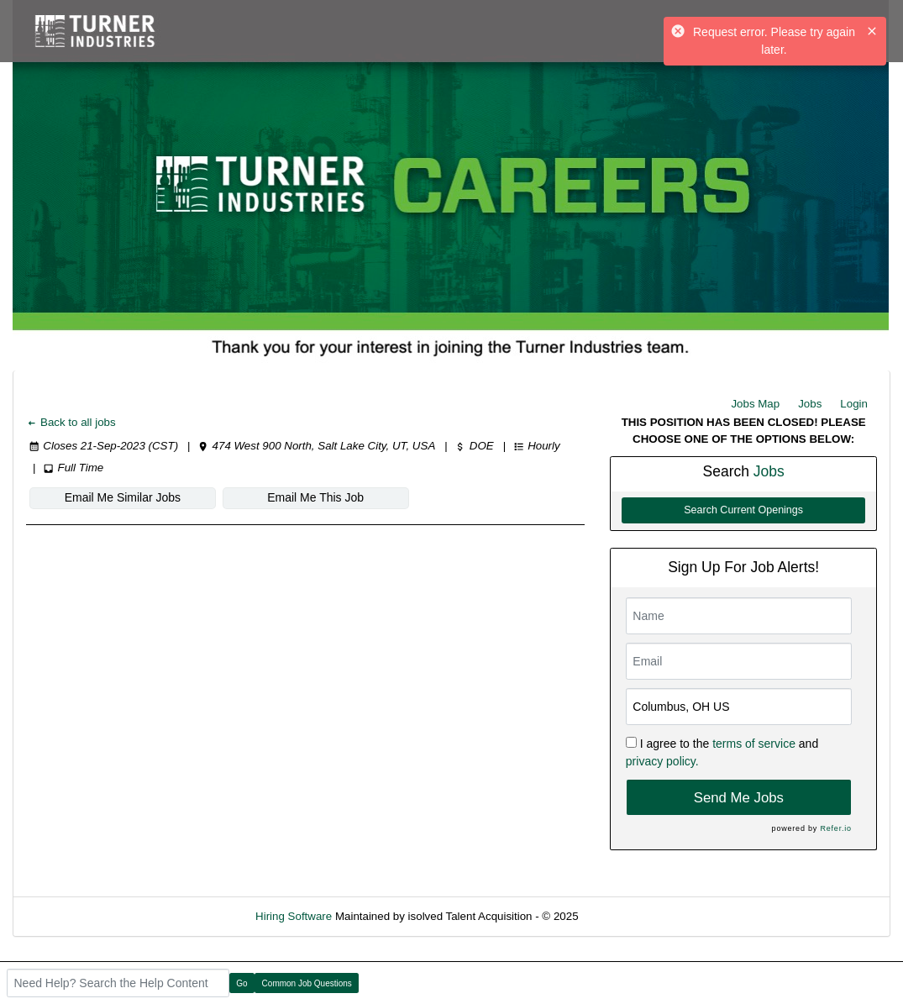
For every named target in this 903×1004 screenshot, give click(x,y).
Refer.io (835, 828)
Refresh (628, 916)
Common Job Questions (307, 983)
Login (854, 403)
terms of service (753, 743)
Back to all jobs (71, 422)
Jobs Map (755, 403)
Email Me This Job (315, 497)
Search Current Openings (743, 510)
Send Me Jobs (739, 798)
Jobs (810, 403)
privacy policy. (662, 761)
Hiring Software (293, 916)
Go (241, 983)
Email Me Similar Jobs (123, 497)
